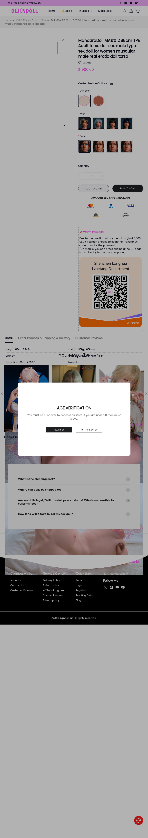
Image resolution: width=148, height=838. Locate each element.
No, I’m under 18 (89, 429)
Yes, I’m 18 (59, 429)
